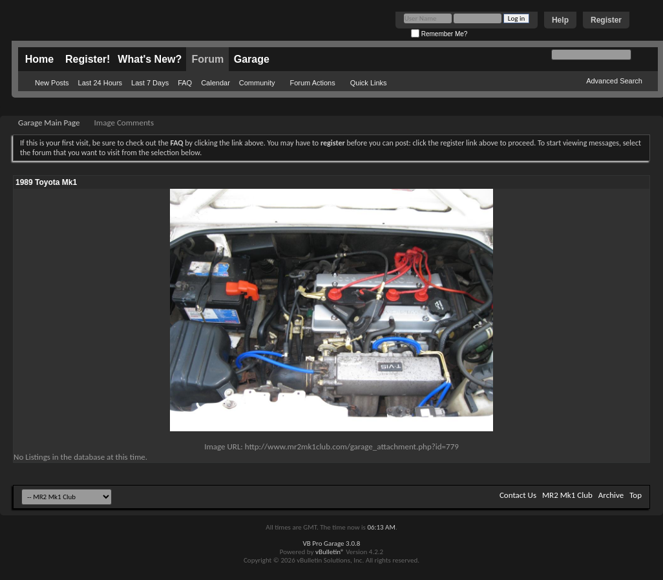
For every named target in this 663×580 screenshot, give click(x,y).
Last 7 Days (150, 83)
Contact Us (518, 495)
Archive (611, 495)
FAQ (185, 83)
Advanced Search (614, 81)
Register (606, 20)
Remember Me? (439, 34)
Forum (207, 59)
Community (257, 83)
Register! (87, 59)
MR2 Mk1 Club (567, 495)
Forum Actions (312, 83)
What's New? (150, 59)
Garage (251, 59)
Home (39, 59)
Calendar (215, 83)
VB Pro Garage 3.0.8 (332, 543)
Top (635, 495)
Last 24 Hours (100, 83)
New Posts (52, 83)
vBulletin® (329, 552)
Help (560, 20)
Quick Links (368, 83)
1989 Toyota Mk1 (46, 182)
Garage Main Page (49, 122)
